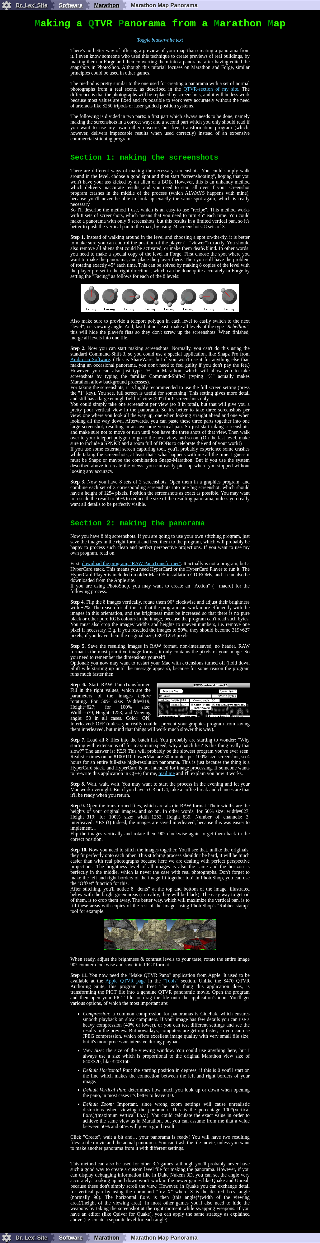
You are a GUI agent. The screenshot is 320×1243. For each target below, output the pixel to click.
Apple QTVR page (126, 980)
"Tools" (170, 980)
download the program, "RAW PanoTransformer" (131, 563)
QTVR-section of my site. (211, 89)
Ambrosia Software (90, 359)
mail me (166, 773)
